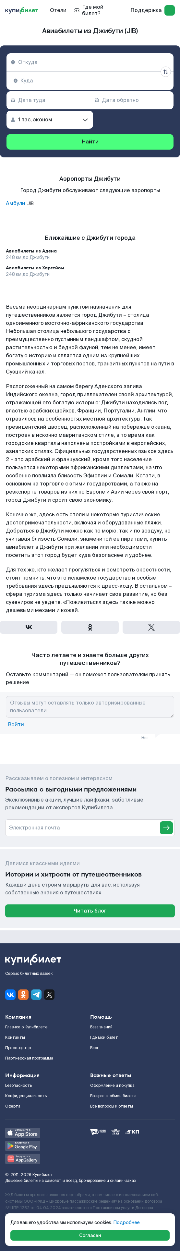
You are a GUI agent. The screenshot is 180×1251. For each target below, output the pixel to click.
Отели (58, 10)
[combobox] (90, 62)
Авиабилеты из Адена (31, 251)
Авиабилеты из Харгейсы (35, 267)
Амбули (15, 203)
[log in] (169, 10)
